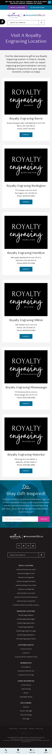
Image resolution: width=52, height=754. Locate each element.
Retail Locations (18, 7)
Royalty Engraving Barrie (26, 615)
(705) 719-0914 (29, 129)
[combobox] (23, 22)
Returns (26, 693)
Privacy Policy (13, 728)
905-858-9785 (37, 7)
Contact (26, 134)
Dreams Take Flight (26, 711)
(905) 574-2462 (29, 263)
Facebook (19, 545)
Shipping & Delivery (26, 697)
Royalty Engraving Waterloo (26, 635)
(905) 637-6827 (29, 196)
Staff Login (26, 719)
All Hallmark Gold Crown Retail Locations (26, 605)
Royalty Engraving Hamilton (26, 623)
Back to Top (39, 728)
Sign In (46, 751)
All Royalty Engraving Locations (26, 639)
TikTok (33, 545)
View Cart (32, 752)
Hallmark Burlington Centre (26, 573)
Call (6, 751)
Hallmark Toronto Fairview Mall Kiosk (26, 597)
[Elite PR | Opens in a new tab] (26, 733)
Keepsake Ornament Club (26, 671)
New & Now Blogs (26, 715)
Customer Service (26, 649)
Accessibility (23, 728)
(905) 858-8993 (29, 398)
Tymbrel (42, 737)
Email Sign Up (26, 667)
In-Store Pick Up (26, 685)
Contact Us (26, 653)
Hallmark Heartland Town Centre (26, 585)
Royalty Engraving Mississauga (26, 631)
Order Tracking (26, 689)
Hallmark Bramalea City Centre (26, 569)
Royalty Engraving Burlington (26, 619)
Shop (18, 751)
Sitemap (31, 728)
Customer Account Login (26, 675)
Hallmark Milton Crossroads (26, 593)
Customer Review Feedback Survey (26, 657)
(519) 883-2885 (29, 465)
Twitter (23, 545)
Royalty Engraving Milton (26, 627)
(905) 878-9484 (29, 330)
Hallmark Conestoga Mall (26, 577)
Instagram (28, 545)
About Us (26, 707)
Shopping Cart (31, 750)
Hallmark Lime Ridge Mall (26, 589)
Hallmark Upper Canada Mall (26, 601)
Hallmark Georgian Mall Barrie (26, 581)
